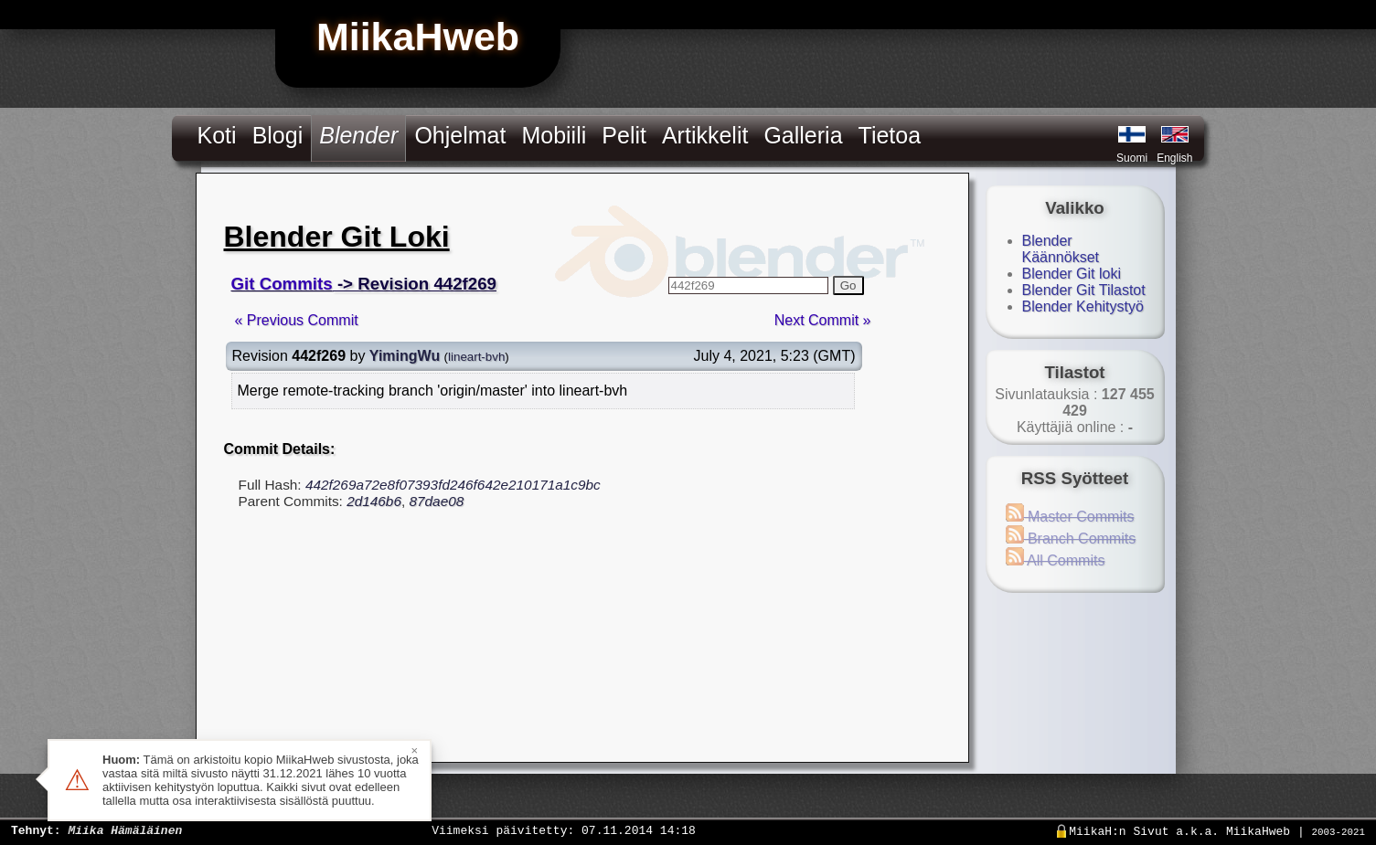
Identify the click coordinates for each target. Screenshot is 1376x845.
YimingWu (404, 356)
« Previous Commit (296, 320)
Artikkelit (705, 135)
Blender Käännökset (1061, 249)
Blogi (278, 135)
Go (848, 285)
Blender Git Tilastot (1084, 290)
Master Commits (1070, 516)
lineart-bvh (476, 357)
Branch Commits (1071, 538)
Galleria (802, 135)
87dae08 (436, 501)
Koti (217, 135)
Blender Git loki (1072, 273)
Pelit (624, 135)
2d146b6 (374, 501)
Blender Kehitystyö (1083, 306)
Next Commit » (822, 320)
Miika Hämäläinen (125, 829)
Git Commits (282, 283)
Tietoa (890, 135)
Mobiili (553, 135)
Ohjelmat (460, 135)
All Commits (1055, 560)
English (1174, 158)
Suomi (1131, 158)
